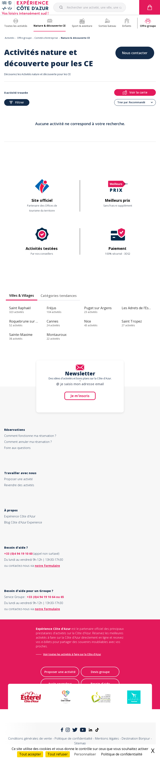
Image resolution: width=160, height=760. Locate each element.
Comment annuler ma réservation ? (28, 442)
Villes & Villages (21, 295)
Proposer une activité (18, 479)
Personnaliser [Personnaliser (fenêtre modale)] (85, 754)
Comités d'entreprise (46, 37)
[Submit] (62, 7)
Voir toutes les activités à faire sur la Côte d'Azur (72, 654)
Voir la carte (135, 92)
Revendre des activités (19, 485)
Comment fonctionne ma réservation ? (30, 436)
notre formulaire (47, 566)
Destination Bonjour (136, 738)
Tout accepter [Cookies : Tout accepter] (30, 754)
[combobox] (89, 7)
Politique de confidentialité (73, 738)
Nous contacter (135, 53)
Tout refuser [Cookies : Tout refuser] (58, 754)
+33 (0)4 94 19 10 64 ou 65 (45, 597)
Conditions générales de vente (30, 738)
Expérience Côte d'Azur (19, 516)
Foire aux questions (17, 448)
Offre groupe (24, 37)
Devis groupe (100, 672)
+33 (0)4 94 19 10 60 (18, 554)
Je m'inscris (80, 396)
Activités (9, 37)
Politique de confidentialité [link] (121, 754)
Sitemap (80, 743)
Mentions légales (107, 738)
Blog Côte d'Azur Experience (23, 522)
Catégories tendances (59, 295)
